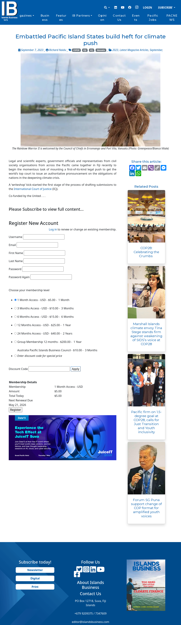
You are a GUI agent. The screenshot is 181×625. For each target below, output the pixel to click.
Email (12, 245)
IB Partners (81, 15)
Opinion (102, 17)
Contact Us (119, 17)
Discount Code (18, 369)
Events (136, 17)
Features (61, 17)
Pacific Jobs (152, 17)
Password (15, 269)
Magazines (23, 15)
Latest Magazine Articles (134, 50)
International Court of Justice (32, 189)
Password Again (19, 277)
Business (45, 17)
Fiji (84, 50)
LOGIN (147, 7)
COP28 (76, 50)
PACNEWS (172, 17)
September (156, 50)
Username (15, 237)
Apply (75, 369)
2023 (115, 50)
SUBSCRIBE (165, 7)
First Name (16, 253)
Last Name (16, 261)
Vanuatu (101, 50)
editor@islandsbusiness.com (90, 622)
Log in (53, 229)
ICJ (91, 50)
